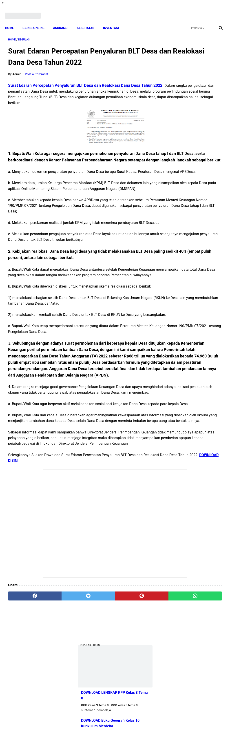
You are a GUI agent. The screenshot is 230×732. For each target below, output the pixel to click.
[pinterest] (97, 679)
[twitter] (196, 11)
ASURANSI (63, 20)
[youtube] (206, 11)
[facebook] (185, 11)
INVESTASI (114, 20)
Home (12, 20)
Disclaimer (79, 720)
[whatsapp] (133, 679)
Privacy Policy (135, 720)
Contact (154, 720)
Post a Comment (36, 69)
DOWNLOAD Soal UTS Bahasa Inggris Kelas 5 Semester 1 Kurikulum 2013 (194, 162)
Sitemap (170, 720)
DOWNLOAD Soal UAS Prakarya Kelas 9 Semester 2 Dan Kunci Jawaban (193, 301)
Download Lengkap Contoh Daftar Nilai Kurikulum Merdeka (192, 228)
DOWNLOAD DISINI (79, 544)
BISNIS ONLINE (37, 20)
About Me (60, 720)
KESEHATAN (89, 20)
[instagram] (217, 11)
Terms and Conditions (106, 720)
